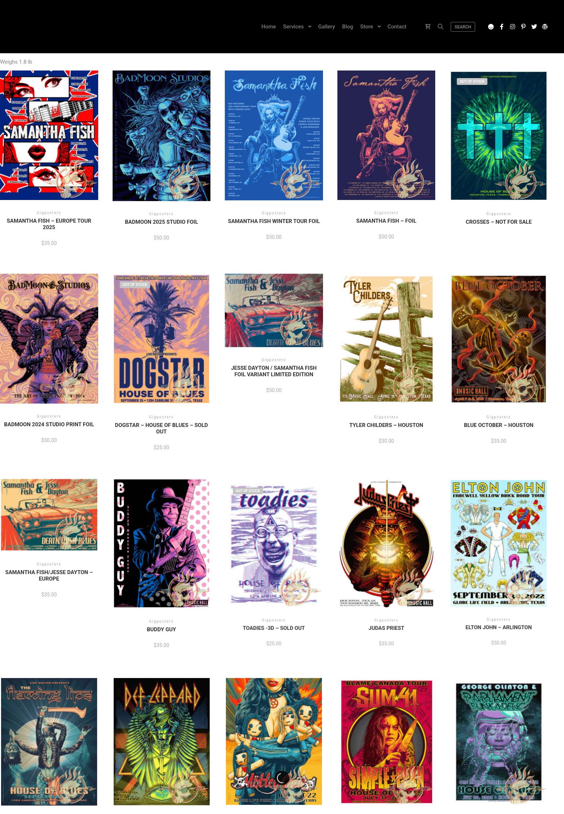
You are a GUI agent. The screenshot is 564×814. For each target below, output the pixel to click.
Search (463, 26)
